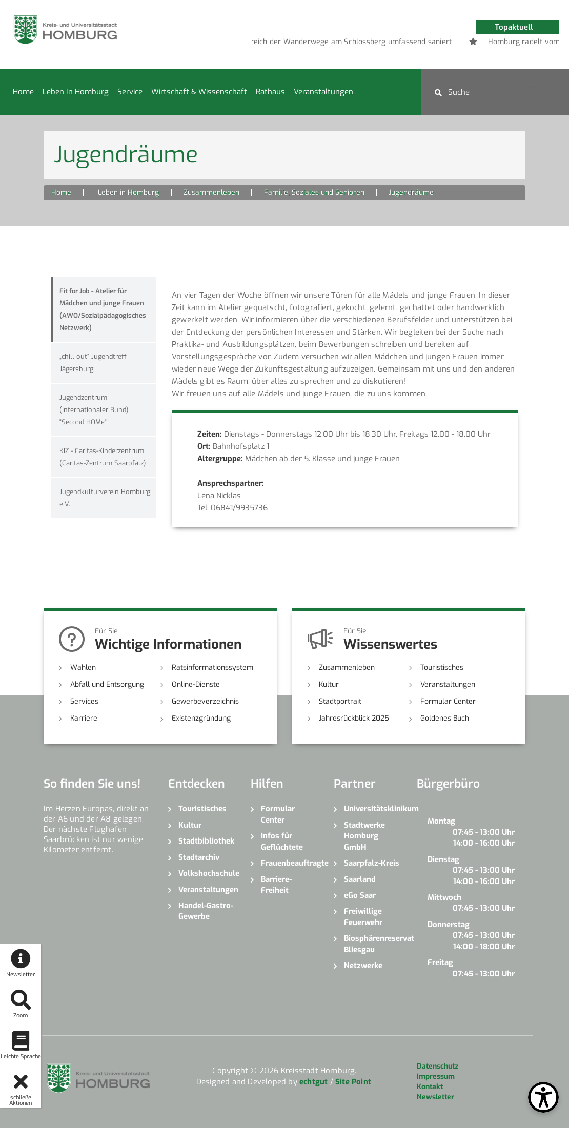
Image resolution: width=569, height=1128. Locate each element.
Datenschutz (437, 1066)
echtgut (313, 1082)
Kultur (329, 684)
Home (23, 92)
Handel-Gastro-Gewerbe (205, 910)
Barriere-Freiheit (276, 884)
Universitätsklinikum (372, 809)
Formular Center (448, 701)
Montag (441, 821)
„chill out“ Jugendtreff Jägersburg (94, 362)
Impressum (436, 1076)
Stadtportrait (340, 701)
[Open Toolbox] (543, 1097)
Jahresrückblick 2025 (354, 718)
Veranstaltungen (323, 92)
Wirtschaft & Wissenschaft (199, 92)
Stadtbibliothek (206, 841)
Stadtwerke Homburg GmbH (364, 836)
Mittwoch (444, 897)
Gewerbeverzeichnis (205, 701)
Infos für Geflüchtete (282, 841)
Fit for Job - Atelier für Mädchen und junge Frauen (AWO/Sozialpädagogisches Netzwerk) (102, 309)
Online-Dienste (196, 684)
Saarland (360, 879)
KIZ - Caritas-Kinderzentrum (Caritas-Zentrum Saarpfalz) (102, 456)
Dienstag (443, 859)
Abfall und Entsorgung (107, 684)
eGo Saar (360, 895)
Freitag (440, 962)
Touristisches (441, 667)
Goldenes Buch (444, 718)
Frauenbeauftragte (289, 863)
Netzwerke (363, 965)
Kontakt (430, 1087)
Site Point (353, 1082)
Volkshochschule (207, 873)
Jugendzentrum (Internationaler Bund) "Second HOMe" (94, 409)
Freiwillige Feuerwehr (363, 916)
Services (84, 701)
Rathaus (270, 92)
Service (130, 92)
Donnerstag (449, 924)
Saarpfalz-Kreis (371, 863)
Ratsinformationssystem (212, 667)
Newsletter (435, 1097)
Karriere (83, 718)
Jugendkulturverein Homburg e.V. (104, 497)
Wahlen (83, 667)
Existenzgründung (201, 718)
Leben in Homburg (76, 92)
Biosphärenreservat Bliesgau (372, 943)
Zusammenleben (211, 192)
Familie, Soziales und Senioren (314, 192)
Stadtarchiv (198, 857)
